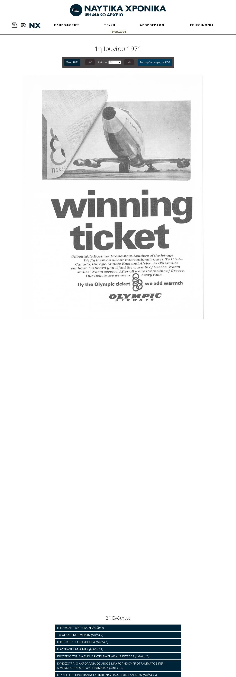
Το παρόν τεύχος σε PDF (155, 62)
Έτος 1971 (72, 62)
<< (90, 62)
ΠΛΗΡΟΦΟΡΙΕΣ (67, 25)
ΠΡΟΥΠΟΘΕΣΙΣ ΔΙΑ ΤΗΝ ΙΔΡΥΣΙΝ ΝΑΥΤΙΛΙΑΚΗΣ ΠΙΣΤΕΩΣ (103, 656)
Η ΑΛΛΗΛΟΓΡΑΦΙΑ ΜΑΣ (80, 649)
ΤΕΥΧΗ (109, 25)
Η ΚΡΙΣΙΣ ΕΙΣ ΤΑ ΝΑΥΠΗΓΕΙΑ (82, 642)
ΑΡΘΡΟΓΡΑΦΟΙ (153, 25)
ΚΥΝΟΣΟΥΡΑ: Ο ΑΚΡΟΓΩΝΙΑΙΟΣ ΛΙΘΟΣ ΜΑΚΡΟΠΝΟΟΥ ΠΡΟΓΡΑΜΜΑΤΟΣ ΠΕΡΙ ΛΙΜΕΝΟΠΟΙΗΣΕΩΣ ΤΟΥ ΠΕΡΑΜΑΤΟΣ (110, 665)
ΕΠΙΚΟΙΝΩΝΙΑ (202, 25)
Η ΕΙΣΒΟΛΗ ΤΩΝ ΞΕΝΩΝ (80, 628)
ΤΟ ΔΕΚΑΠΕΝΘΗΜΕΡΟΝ (80, 635)
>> (129, 62)
